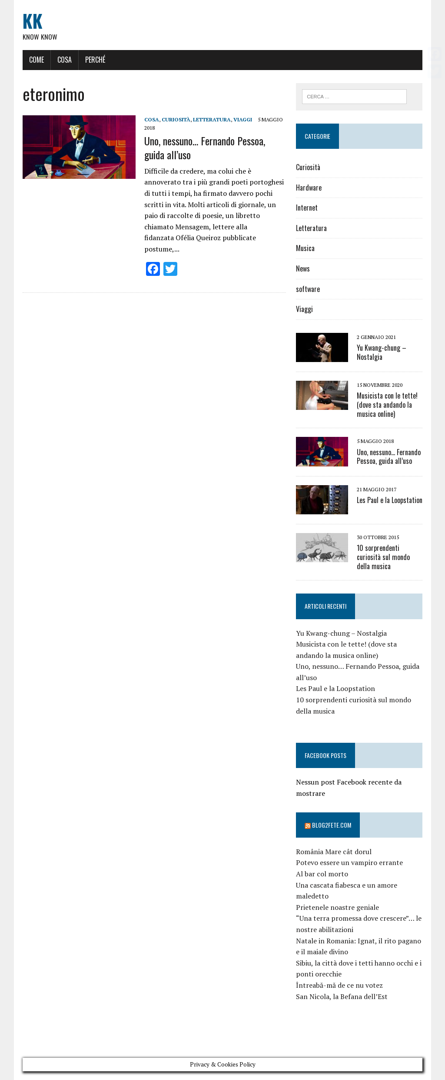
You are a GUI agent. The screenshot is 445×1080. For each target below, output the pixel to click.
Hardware (309, 187)
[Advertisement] (180, 1034)
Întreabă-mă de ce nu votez (339, 985)
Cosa (64, 59)
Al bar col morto (322, 874)
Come (36, 59)
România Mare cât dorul (334, 851)
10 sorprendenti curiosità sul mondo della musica (383, 557)
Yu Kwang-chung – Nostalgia (381, 352)
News (303, 268)
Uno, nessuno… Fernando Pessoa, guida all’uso (204, 147)
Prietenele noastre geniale (337, 907)
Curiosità (175, 119)
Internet (307, 208)
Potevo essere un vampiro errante (349, 863)
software (308, 289)
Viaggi (242, 119)
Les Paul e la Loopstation (389, 500)
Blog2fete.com (331, 824)
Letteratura (211, 119)
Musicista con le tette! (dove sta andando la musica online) (387, 404)
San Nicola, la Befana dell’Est (342, 996)
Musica (305, 248)
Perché (95, 59)
